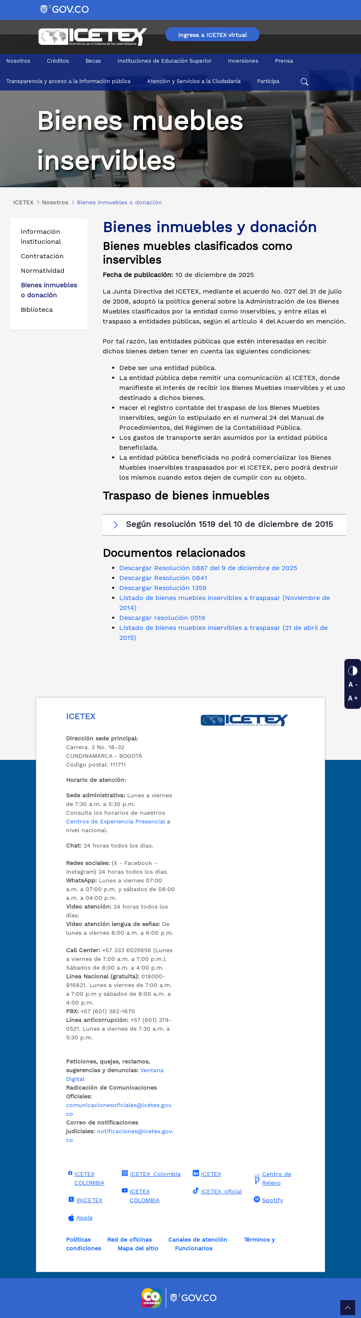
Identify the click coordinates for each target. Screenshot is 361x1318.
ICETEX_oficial (216, 1191)
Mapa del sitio (138, 1248)
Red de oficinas (129, 1239)
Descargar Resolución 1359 (162, 588)
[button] (224, 524)
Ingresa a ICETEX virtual (212, 35)
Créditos (58, 61)
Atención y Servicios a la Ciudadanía (194, 81)
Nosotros (18, 61)
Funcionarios (193, 1248)
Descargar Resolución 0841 (163, 578)
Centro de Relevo (271, 1178)
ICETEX (206, 1173)
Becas (93, 61)
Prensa (284, 61)
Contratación (42, 256)
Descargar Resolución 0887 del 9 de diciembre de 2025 (208, 568)
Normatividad (42, 270)
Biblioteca (37, 310)
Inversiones (243, 61)
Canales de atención (197, 1239)
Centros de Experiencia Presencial (115, 821)
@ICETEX (84, 1199)
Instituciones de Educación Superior (164, 61)
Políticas (78, 1239)
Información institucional (41, 236)
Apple (79, 1217)
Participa (268, 81)
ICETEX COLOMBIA (85, 1178)
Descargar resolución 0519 (162, 618)
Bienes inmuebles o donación (49, 290)
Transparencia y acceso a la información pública (68, 81)
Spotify (267, 1199)
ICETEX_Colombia (150, 1173)
